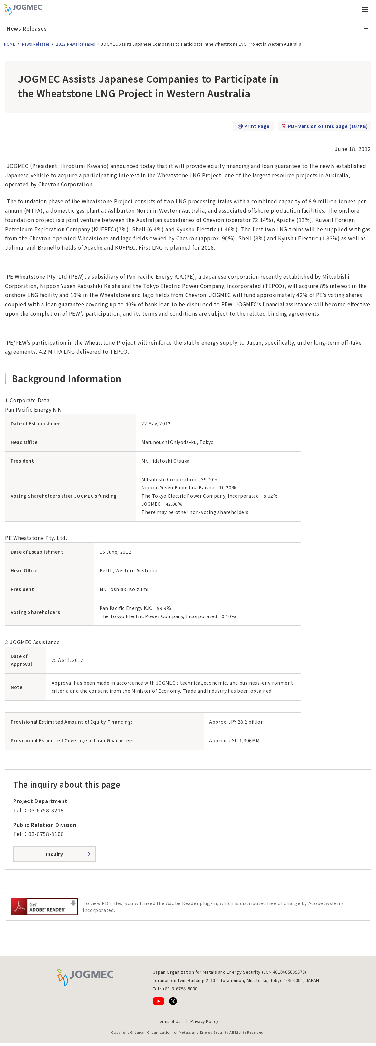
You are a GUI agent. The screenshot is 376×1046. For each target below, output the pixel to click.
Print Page (253, 126)
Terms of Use (170, 1021)
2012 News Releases (75, 44)
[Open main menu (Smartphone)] (365, 10)
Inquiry (54, 854)
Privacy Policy (204, 1021)
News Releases (26, 28)
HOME (9, 44)
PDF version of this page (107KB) (324, 126)
